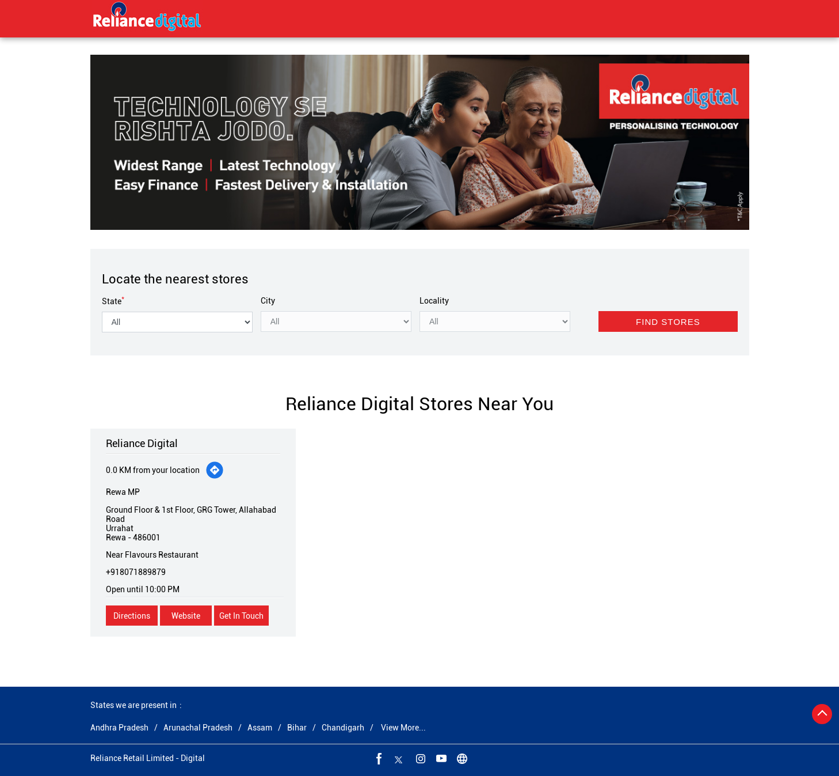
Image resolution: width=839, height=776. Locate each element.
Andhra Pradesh (119, 727)
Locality (434, 300)
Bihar (297, 727)
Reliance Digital (142, 443)
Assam (259, 727)
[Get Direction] (214, 470)
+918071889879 (136, 572)
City (268, 300)
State (113, 301)
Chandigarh (343, 727)
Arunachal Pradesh (197, 727)
